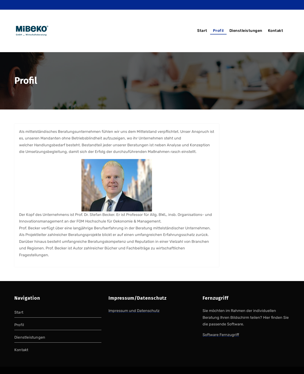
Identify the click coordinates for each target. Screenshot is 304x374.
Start (202, 30)
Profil (218, 30)
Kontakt (275, 30)
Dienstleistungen (245, 30)
